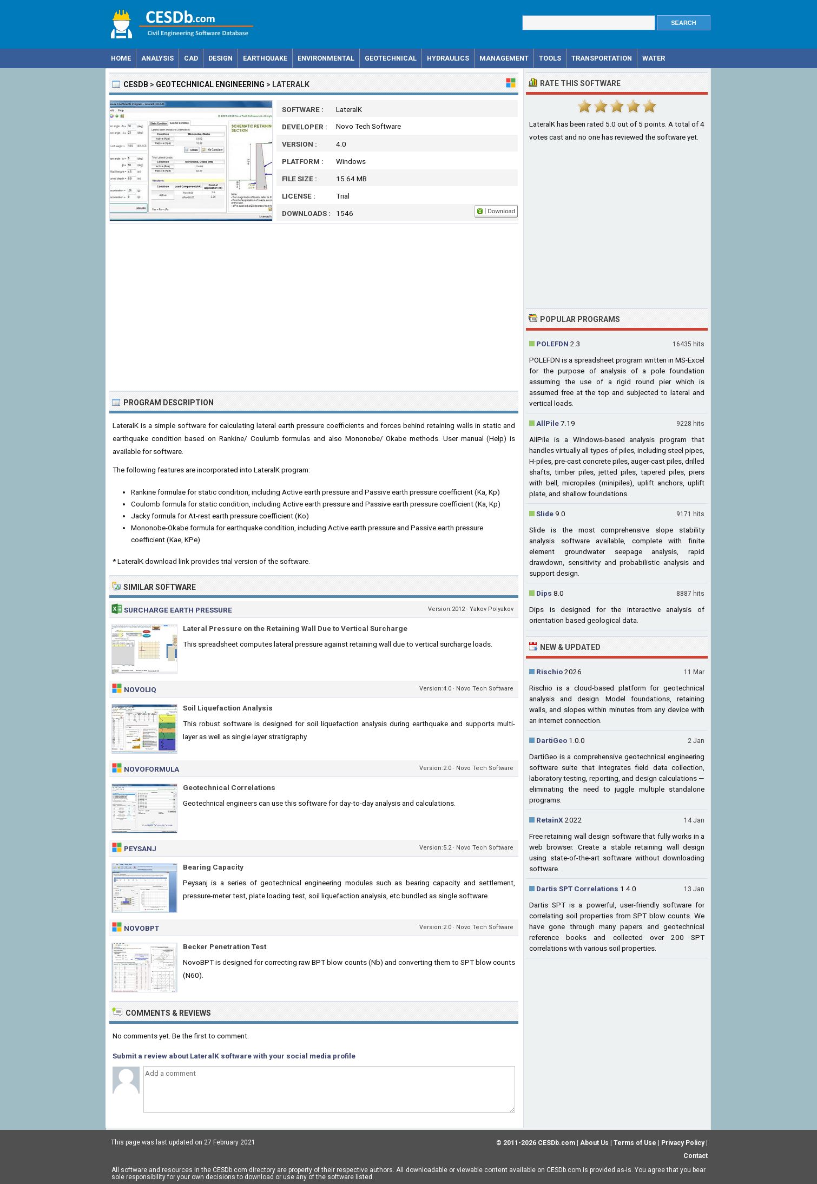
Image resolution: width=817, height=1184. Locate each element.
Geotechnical (391, 58)
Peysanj (140, 848)
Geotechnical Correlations (229, 787)
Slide (545, 513)
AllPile (547, 423)
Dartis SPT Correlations (577, 888)
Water (653, 58)
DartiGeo (551, 740)
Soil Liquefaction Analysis (228, 707)
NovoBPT (141, 928)
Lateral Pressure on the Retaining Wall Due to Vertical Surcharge (295, 628)
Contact (695, 1156)
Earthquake (265, 58)
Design (220, 58)
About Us (594, 1143)
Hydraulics (448, 58)
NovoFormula (151, 769)
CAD (191, 58)
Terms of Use (635, 1143)
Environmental (326, 58)
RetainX (549, 819)
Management (504, 58)
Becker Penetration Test (224, 946)
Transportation (601, 58)
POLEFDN (552, 343)
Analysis (157, 58)
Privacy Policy (682, 1143)
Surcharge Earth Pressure (178, 610)
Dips (544, 593)
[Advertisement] (313, 307)
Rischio (549, 671)
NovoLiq (140, 689)
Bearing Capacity (213, 867)
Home (121, 58)
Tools (550, 58)
